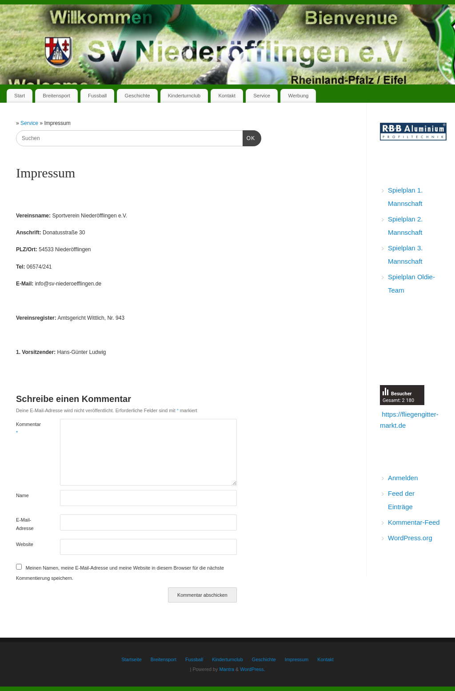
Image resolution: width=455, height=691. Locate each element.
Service (261, 95)
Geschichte (137, 95)
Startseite (131, 659)
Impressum (296, 659)
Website (24, 544)
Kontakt (226, 95)
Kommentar (27, 428)
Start (19, 95)
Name (22, 495)
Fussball (97, 95)
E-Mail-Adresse (25, 523)
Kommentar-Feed (414, 522)
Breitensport (56, 95)
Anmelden (403, 478)
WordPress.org (410, 538)
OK (249, 137)
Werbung (298, 95)
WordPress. (252, 669)
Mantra (226, 669)
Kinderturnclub (184, 95)
